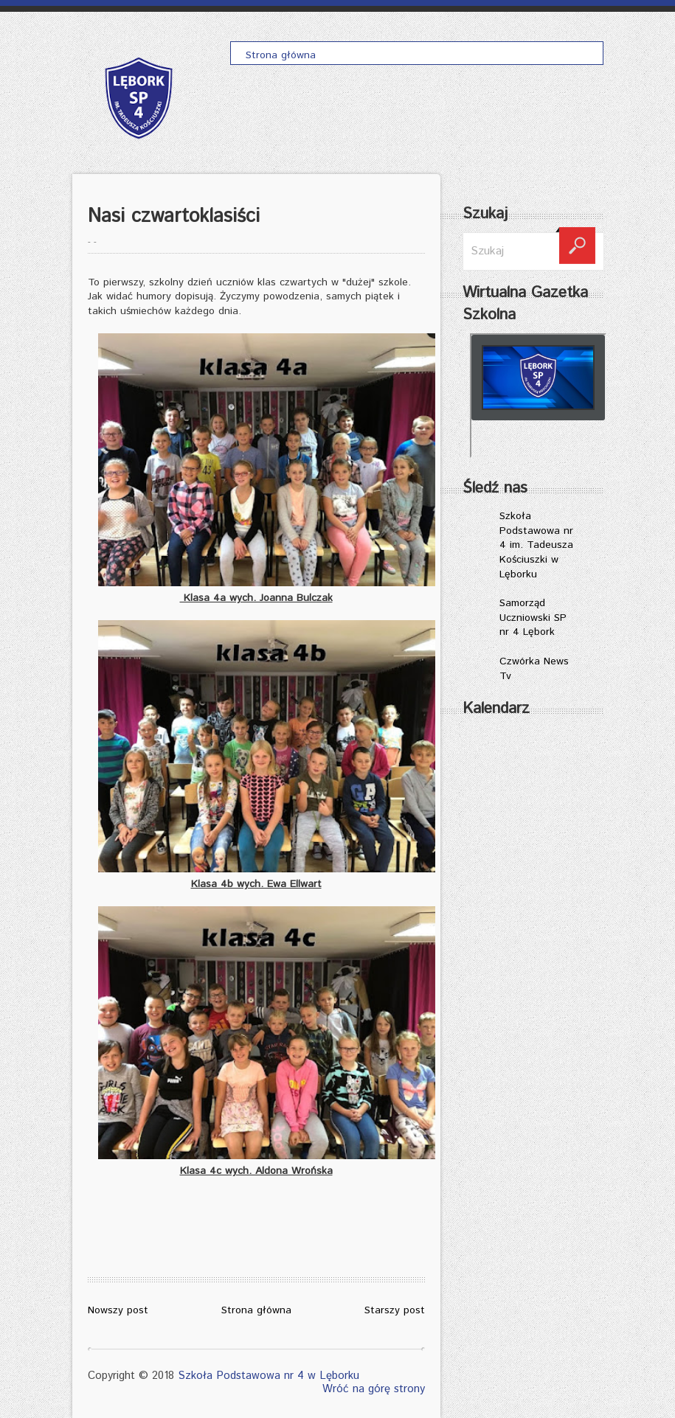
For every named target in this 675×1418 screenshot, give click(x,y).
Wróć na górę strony (373, 1389)
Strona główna (256, 1310)
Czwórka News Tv (534, 669)
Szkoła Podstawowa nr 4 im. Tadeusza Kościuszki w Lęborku (536, 545)
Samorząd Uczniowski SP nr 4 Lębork (533, 617)
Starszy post (394, 1310)
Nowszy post (118, 1310)
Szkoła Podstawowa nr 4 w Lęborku (268, 1375)
